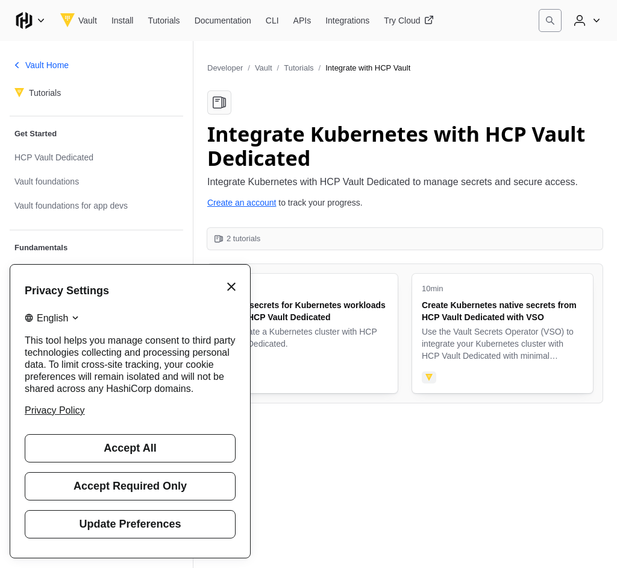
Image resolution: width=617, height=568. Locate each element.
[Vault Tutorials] (163, 20)
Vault (263, 67)
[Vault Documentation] (222, 20)
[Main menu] (30, 20)
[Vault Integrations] (347, 20)
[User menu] (586, 20)
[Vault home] (78, 20)
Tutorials (298, 67)
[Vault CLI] (272, 20)
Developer (225, 67)
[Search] (550, 20)
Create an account (241, 202)
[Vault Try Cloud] (408, 20)
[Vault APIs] (302, 20)
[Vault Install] (122, 20)
